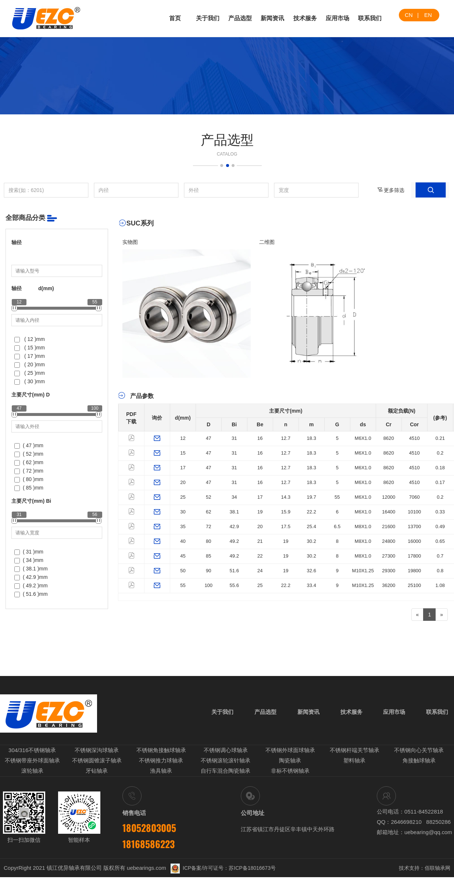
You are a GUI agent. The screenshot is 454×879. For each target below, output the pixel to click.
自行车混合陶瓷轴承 (225, 773)
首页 (175, 18)
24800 (388, 541)
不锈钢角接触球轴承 (161, 753)
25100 (414, 585)
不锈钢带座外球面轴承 (32, 763)
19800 (414, 570)
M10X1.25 (363, 570)
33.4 (311, 585)
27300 (388, 556)
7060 (414, 497)
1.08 (440, 585)
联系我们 (370, 18)
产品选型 (240, 18)
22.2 (311, 512)
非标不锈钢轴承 (290, 773)
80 (208, 541)
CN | (412, 15)
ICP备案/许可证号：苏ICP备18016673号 (223, 870)
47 (208, 438)
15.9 (285, 512)
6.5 (337, 526)
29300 (388, 570)
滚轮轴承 (32, 773)
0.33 (440, 512)
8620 (388, 438)
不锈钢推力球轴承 (161, 763)
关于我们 (207, 18)
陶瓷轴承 (290, 763)
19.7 (311, 497)
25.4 (311, 526)
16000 (414, 541)
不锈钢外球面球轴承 (290, 753)
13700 (414, 526)
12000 (388, 497)
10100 (414, 512)
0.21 (440, 438)
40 (182, 541)
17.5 (285, 526)
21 (259, 541)
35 (182, 526)
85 (208, 556)
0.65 (440, 541)
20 (182, 482)
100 (208, 585)
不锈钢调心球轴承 (226, 753)
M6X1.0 (363, 438)
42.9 (234, 526)
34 (234, 497)
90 (208, 570)
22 (259, 556)
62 (208, 512)
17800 (414, 556)
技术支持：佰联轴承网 (424, 870)
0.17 (440, 482)
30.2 (311, 541)
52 (208, 497)
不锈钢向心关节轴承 (419, 753)
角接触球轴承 (419, 763)
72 (208, 526)
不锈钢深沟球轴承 (97, 753)
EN (428, 15)
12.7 (285, 438)
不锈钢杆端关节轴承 (354, 753)
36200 (388, 585)
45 (182, 556)
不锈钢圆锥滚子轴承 (97, 763)
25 (182, 497)
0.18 (440, 467)
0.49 (440, 526)
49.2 (234, 541)
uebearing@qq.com (428, 833)
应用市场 (337, 18)
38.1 (234, 512)
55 (337, 497)
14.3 (285, 497)
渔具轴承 (161, 773)
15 (182, 453)
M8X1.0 (363, 526)
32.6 (311, 570)
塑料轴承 (354, 763)
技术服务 (305, 18)
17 (182, 467)
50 (182, 570)
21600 (388, 526)
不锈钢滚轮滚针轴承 (225, 763)
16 (259, 438)
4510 (414, 438)
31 (234, 438)
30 (182, 512)
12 (182, 438)
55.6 (234, 585)
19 (259, 512)
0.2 (440, 453)
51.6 (234, 570)
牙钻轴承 (97, 773)
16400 (388, 512)
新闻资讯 (272, 18)
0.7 (440, 556)
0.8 (440, 570)
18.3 (311, 438)
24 (259, 570)
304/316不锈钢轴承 (32, 753)
